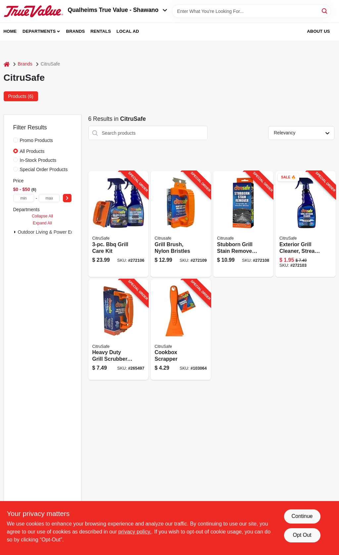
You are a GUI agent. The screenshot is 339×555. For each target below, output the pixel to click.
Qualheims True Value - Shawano (117, 10)
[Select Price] (67, 198)
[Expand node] (15, 232)
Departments (39, 31)
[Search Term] (251, 11)
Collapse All (42, 216)
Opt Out (302, 535)
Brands (75, 31)
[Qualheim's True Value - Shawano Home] (33, 11)
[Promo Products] (15, 140)
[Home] (7, 64)
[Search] (325, 10)
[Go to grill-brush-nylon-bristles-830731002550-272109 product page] (181, 224)
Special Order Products (44, 169)
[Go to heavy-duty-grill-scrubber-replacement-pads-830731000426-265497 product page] (118, 329)
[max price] (49, 198)
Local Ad (128, 31)
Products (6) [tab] (20, 96)
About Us (318, 31)
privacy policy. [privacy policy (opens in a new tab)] (135, 531)
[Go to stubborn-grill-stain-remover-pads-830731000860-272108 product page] (243, 224)
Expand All (42, 223)
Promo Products (36, 140)
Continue (302, 516)
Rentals (100, 31)
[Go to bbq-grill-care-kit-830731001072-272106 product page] (118, 224)
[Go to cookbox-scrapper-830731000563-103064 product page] (181, 329)
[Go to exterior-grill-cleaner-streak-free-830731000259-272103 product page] (305, 224)
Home (10, 31)
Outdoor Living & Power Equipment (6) (57, 232)
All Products (32, 151)
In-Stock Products (38, 160)
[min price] (23, 198)
